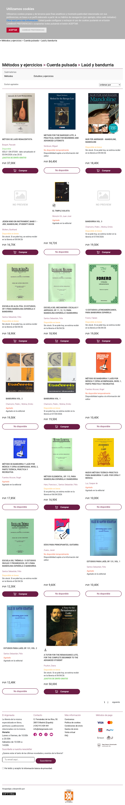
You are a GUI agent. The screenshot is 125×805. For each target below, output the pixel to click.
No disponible (62, 170)
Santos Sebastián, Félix (11, 317)
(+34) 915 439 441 (41, 726)
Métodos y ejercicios (12, 40)
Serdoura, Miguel (51, 146)
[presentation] (22, 776)
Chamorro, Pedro (92, 227)
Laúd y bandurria (49, 40)
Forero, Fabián (91, 318)
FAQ (66, 735)
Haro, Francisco (50, 485)
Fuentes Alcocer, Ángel (94, 389)
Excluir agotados (11, 84)
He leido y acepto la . (28, 768)
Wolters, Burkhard (9, 230)
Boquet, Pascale (8, 145)
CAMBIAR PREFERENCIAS (33, 30)
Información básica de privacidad (38, 768)
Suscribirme (46, 760)
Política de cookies (73, 722)
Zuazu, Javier (49, 550)
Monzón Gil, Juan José (61, 216)
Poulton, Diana (50, 666)
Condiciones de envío (74, 726)
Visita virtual (70, 732)
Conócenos (69, 719)
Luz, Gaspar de (91, 483)
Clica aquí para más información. (22, 20)
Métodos (8, 76)
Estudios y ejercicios (43, 76)
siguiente (116, 702)
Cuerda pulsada (31, 40)
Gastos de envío (71, 729)
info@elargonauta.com (43, 729)
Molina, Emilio (107, 227)
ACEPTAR (13, 30)
